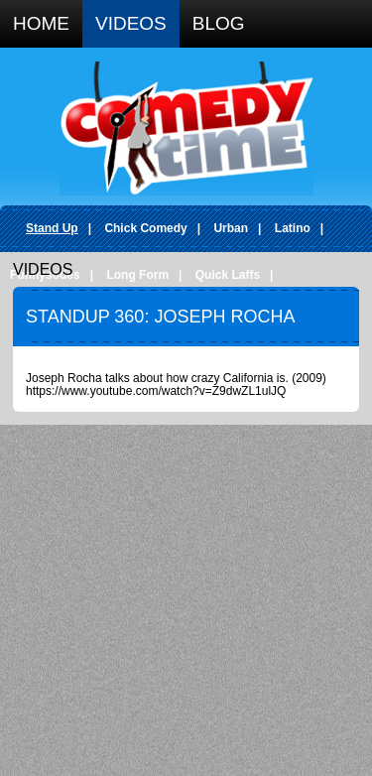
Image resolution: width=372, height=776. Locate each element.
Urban (230, 228)
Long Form (137, 275)
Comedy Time (186, 128)
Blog (218, 23)
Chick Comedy (145, 228)
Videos (131, 23)
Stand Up (52, 228)
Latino (292, 228)
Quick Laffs (227, 275)
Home (41, 23)
